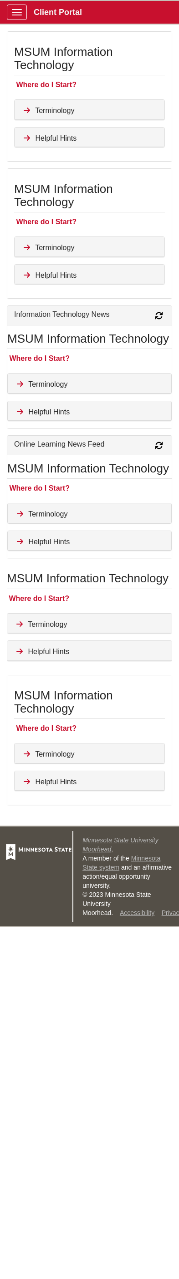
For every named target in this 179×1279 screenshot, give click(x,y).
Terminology (47, 110)
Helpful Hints (49, 138)
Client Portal (58, 12)
